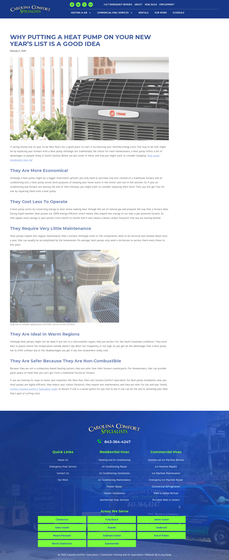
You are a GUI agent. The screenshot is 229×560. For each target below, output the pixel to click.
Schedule (178, 12)
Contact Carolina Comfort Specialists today (34, 389)
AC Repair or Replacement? (195, 45)
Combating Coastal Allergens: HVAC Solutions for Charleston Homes (197, 128)
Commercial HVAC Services (115, 12)
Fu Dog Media (164, 554)
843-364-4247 (117, 442)
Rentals (144, 12)
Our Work (161, 12)
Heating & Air (81, 12)
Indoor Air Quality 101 (192, 85)
